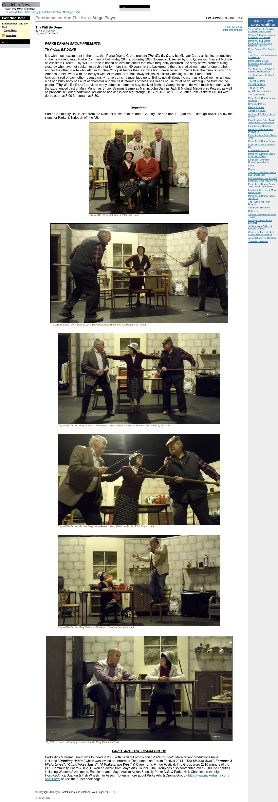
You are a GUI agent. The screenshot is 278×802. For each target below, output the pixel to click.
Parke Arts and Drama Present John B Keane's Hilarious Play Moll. (260, 43)
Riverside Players (257, 104)
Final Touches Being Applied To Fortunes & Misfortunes (262, 121)
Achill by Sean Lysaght (259, 91)
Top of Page (43, 797)
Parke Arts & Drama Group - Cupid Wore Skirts (262, 155)
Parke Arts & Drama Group (261, 141)
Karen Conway (47, 30)
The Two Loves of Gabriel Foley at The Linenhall (261, 70)
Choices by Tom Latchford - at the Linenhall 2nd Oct (261, 233)
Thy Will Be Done (256, 81)
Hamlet (251, 169)
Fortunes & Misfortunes (259, 126)
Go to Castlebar (13, 12)
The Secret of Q (256, 88)
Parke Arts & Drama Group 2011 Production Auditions (261, 185)
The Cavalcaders (256, 94)
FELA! (251, 165)
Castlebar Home (13, 18)
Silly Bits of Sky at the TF (260, 207)
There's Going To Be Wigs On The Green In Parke (261, 30)
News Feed (11, 35)
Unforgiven (253, 211)
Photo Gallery (31, 12)
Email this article (234, 27)
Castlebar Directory (50, 12)
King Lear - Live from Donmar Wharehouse (259, 160)
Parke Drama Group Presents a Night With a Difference (260, 63)
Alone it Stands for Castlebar (262, 238)
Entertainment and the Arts (62, 18)
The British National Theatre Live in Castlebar (262, 173)
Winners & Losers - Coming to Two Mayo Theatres (262, 36)
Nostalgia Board (71, 12)
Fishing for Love (256, 107)
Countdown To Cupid (258, 150)
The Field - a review (258, 241)
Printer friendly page (232, 30)
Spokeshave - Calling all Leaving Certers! (260, 227)
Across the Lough (257, 111)
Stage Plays (10, 30)
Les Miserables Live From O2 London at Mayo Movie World (262, 179)
